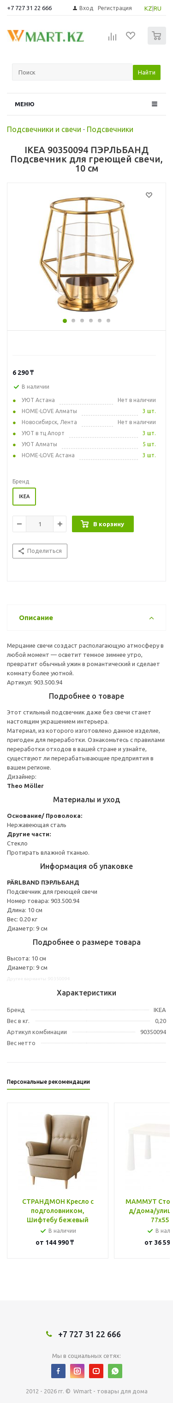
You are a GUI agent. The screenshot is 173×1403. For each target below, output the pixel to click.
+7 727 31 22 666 (29, 8)
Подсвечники (110, 129)
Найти (146, 72)
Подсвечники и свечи (44, 129)
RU (157, 8)
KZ (148, 8)
